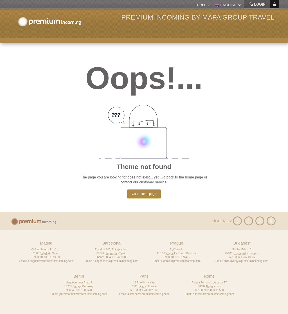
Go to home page (144, 194)
